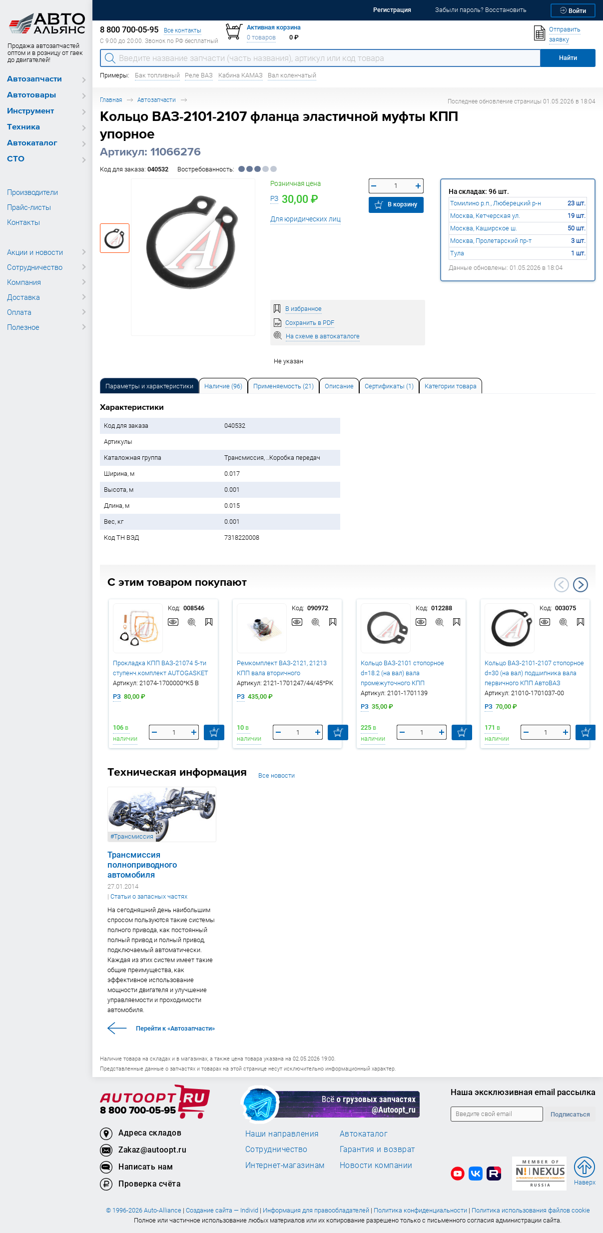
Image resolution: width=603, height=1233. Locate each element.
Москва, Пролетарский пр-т (491, 240)
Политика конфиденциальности (420, 1210)
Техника (23, 127)
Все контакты (182, 30)
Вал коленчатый (292, 75)
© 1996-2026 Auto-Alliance (143, 1210)
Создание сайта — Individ (222, 1210)
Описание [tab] (339, 386)
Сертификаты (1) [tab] (389, 386)
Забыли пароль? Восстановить (481, 9)
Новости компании (376, 1165)
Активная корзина (274, 27)
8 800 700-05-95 (138, 1111)
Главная (111, 99)
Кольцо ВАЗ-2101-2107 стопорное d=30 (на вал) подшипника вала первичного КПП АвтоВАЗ (534, 673)
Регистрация (392, 9)
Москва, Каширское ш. (483, 228)
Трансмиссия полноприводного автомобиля (142, 865)
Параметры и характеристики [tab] (149, 386)
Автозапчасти (34, 79)
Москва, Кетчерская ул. (485, 215)
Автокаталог (32, 143)
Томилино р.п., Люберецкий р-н (495, 203)
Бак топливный (157, 75)
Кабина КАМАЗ (240, 75)
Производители (32, 192)
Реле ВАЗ (199, 75)
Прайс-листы (29, 207)
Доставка (23, 297)
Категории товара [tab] (451, 386)
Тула (457, 253)
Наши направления (282, 1133)
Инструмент (30, 111)
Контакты (23, 222)
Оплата (19, 312)
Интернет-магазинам (285, 1165)
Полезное (23, 327)
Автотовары (31, 95)
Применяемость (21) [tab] (283, 386)
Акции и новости (35, 252)
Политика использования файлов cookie (531, 1210)
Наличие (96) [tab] (223, 386)
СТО (15, 159)
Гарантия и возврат (377, 1149)
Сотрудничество (34, 267)
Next (580, 584)
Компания (24, 282)
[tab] (149, 385)
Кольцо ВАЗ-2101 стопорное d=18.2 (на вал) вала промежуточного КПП (402, 673)
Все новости (276, 775)
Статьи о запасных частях (148, 896)
